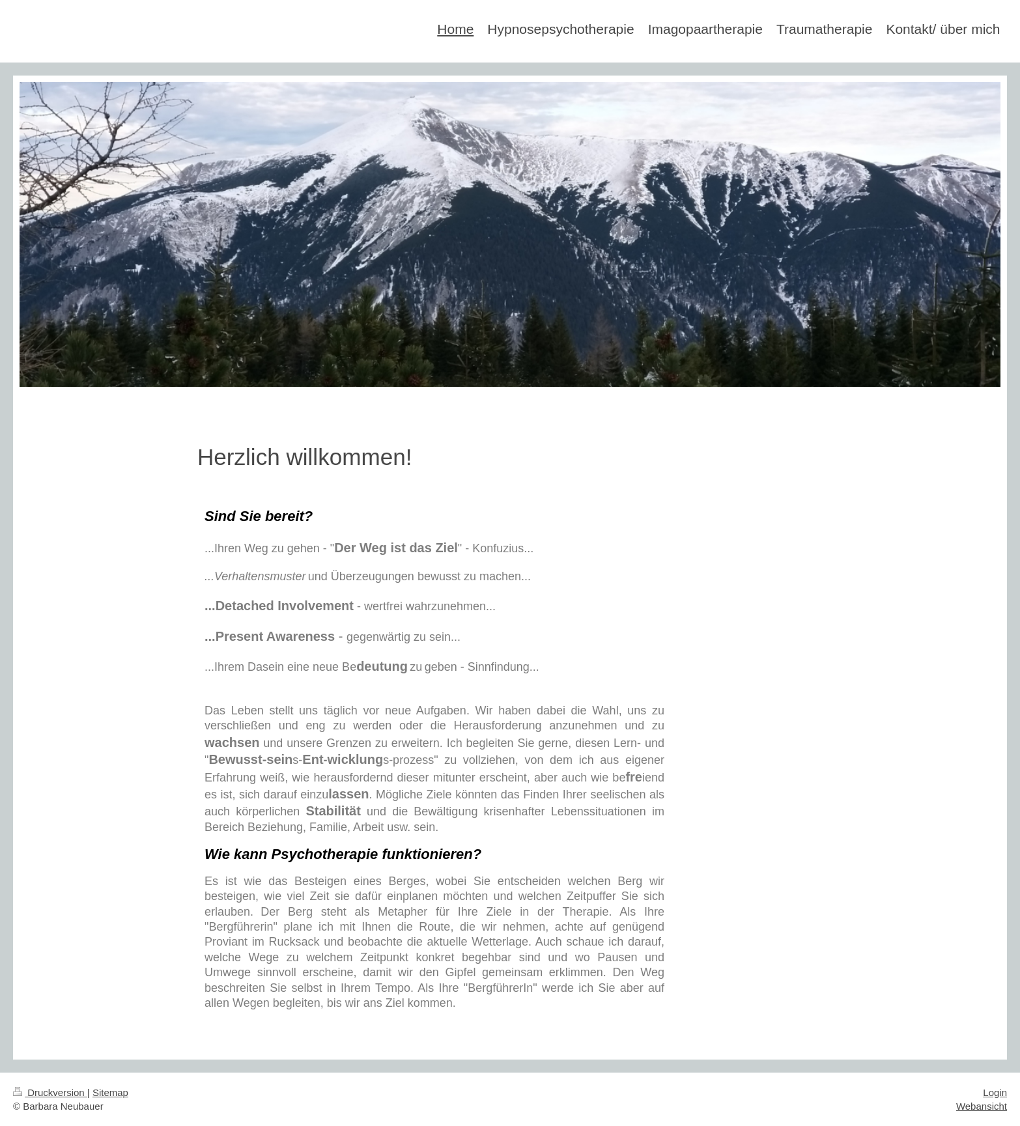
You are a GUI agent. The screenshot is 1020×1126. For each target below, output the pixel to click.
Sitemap (110, 1092)
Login (995, 1092)
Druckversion (50, 1092)
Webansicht (981, 1106)
